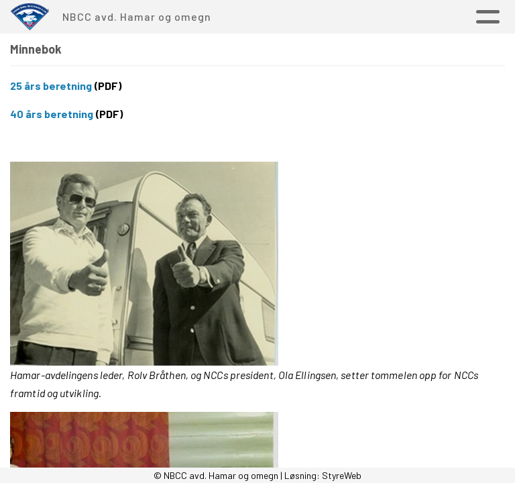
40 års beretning (52, 113)
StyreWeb (341, 475)
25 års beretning (51, 85)
